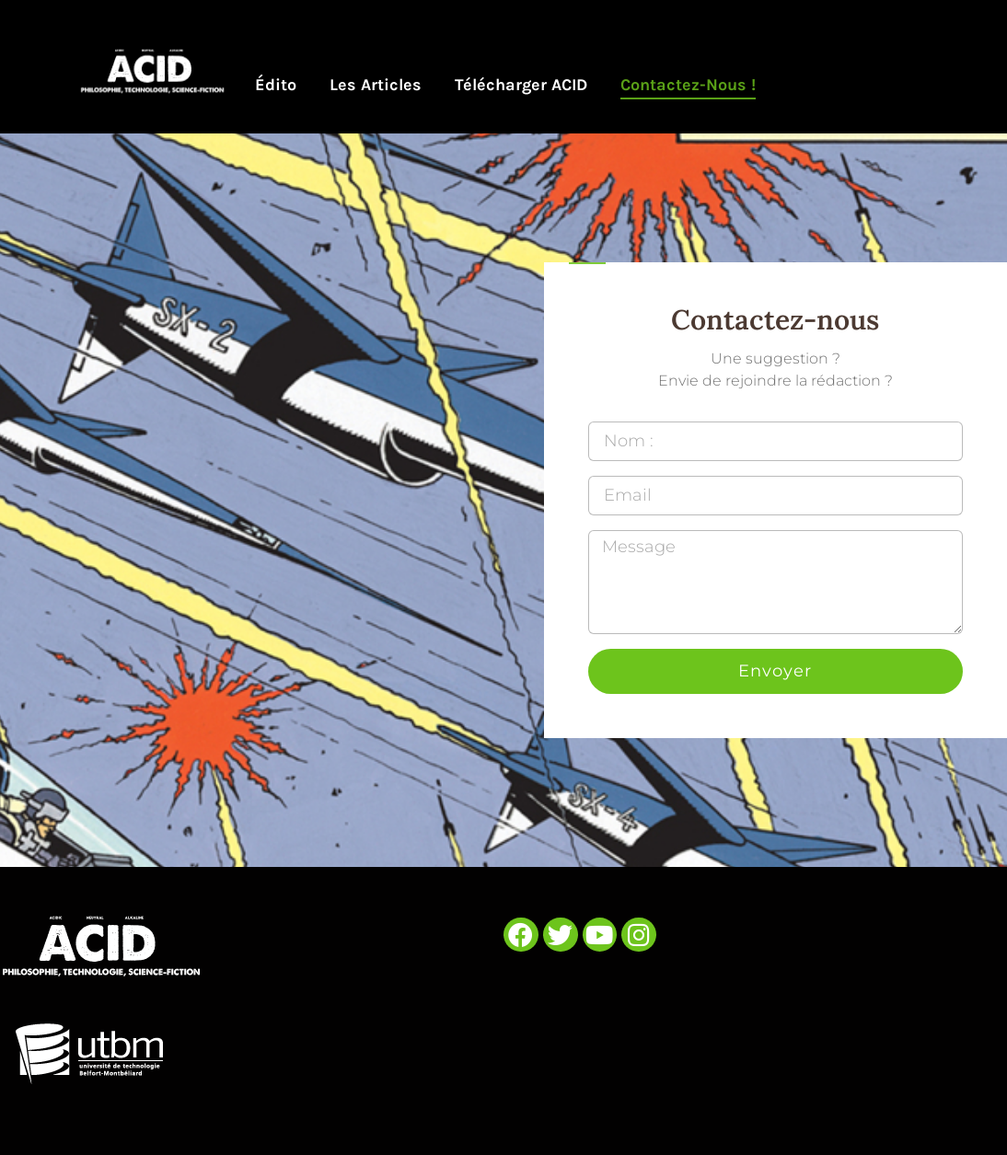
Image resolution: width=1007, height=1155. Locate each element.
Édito (275, 85)
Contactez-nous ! (688, 85)
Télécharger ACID (521, 85)
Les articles (376, 85)
